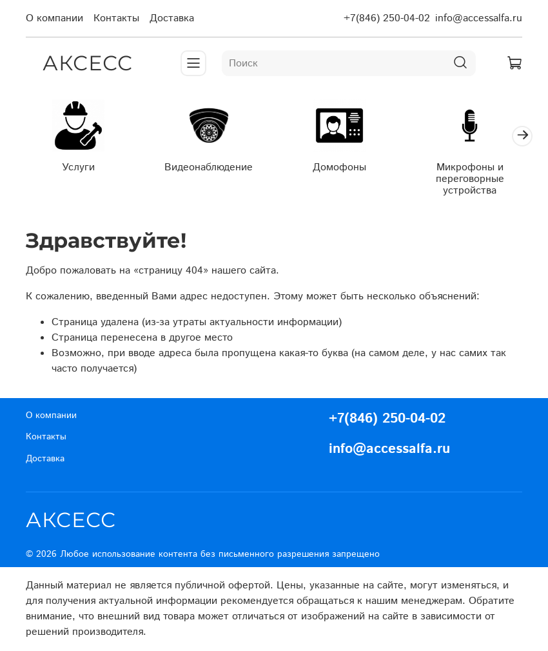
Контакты (116, 18)
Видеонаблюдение (208, 167)
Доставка (172, 18)
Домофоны (339, 167)
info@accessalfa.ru (478, 18)
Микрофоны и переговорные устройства (470, 179)
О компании (54, 18)
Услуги (78, 167)
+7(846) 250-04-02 (387, 18)
